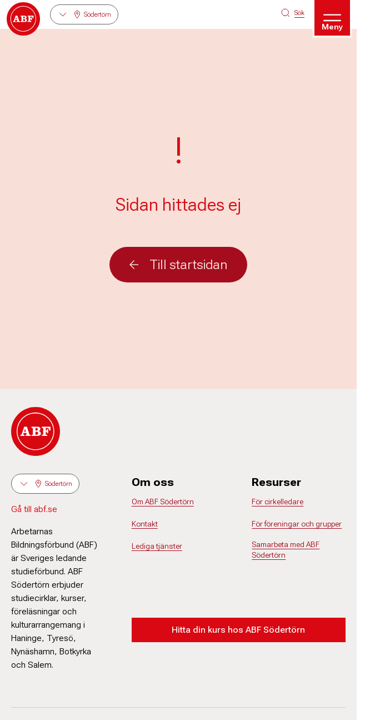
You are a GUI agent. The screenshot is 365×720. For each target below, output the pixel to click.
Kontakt (145, 523)
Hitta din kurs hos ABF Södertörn (238, 629)
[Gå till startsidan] (23, 19)
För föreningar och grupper (297, 523)
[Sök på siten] (292, 13)
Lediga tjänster (157, 546)
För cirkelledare (277, 501)
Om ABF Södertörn (163, 501)
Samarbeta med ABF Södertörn (285, 550)
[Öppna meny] (332, 18)
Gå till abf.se (34, 509)
